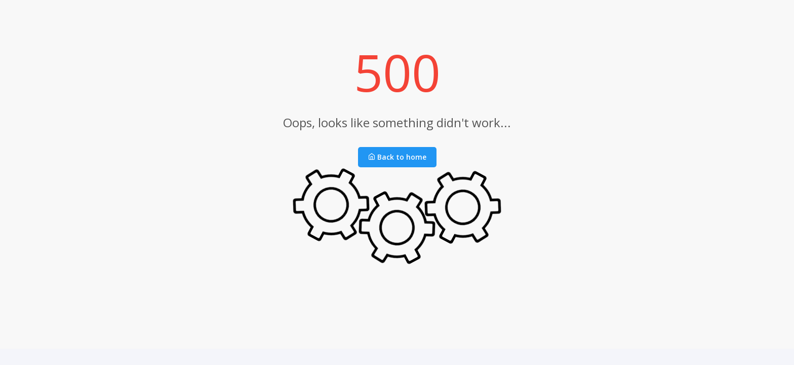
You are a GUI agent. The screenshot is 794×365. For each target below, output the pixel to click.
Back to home (397, 157)
